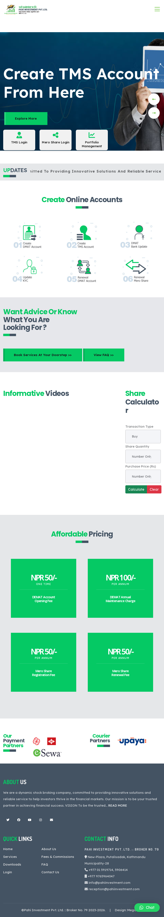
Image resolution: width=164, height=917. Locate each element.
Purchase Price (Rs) (140, 466)
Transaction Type (139, 426)
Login (7, 872)
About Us (48, 849)
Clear (154, 489)
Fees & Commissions (57, 857)
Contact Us (50, 872)
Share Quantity (137, 446)
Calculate (136, 489)
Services (10, 857)
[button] (147, 907)
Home (8, 849)
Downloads (12, 864)
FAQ (44, 864)
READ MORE (117, 805)
